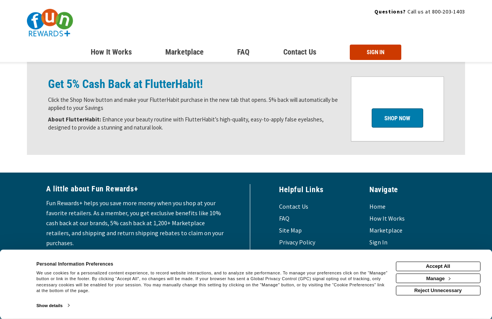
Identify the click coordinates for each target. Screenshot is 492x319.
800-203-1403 (448, 11)
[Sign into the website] (375, 52)
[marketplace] (184, 53)
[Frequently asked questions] (243, 53)
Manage (438, 278)
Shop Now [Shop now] (397, 118)
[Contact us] (299, 53)
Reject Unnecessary (438, 290)
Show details (50, 305)
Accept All (438, 266)
